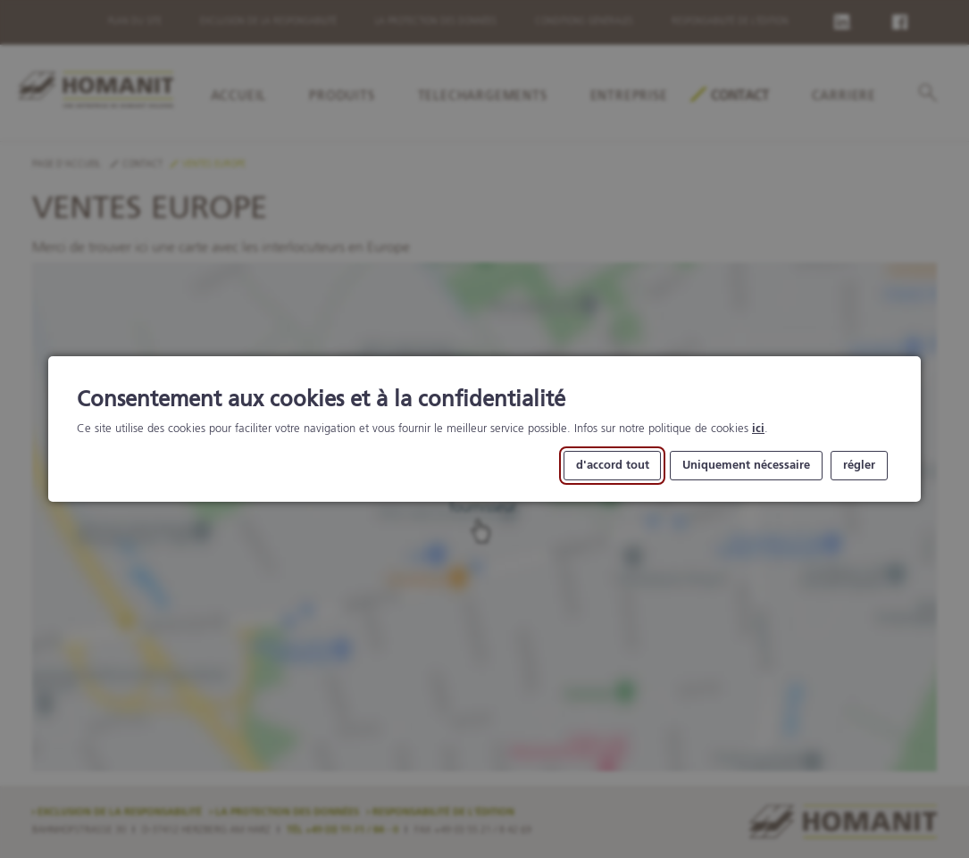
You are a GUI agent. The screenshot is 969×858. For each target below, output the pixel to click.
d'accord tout (612, 465)
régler (859, 465)
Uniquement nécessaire (746, 465)
